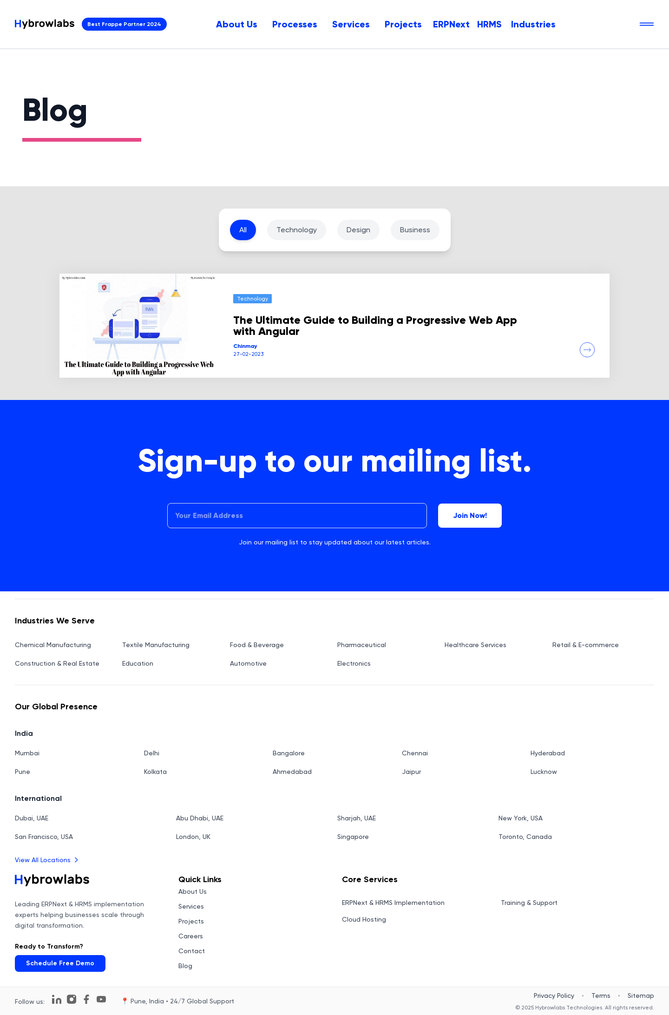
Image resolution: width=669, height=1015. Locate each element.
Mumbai (27, 753)
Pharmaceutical (361, 644)
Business (415, 229)
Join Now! (470, 515)
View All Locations (47, 860)
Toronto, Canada (525, 836)
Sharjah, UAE (356, 818)
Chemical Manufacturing (53, 644)
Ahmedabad (292, 771)
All (243, 229)
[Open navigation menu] (646, 24)
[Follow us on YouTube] (101, 999)
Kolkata (155, 771)
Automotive (248, 663)
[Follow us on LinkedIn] (56, 999)
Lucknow (544, 771)
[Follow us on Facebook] (86, 999)
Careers (190, 936)
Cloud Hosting (364, 919)
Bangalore (289, 753)
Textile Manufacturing (156, 644)
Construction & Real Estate (57, 663)
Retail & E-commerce (585, 644)
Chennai (415, 753)
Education (137, 663)
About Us (236, 24)
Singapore (353, 836)
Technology (296, 229)
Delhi (151, 753)
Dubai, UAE (31, 818)
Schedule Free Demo (60, 963)
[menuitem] (237, 24)
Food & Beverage (257, 644)
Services (351, 24)
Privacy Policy (554, 995)
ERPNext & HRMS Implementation (393, 902)
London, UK (193, 836)
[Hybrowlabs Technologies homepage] (44, 24)
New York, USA (520, 818)
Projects (403, 24)
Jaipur (411, 771)
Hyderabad (548, 753)
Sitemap (641, 995)
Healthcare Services (475, 644)
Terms (600, 995)
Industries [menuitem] (533, 24)
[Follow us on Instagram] (71, 999)
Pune (22, 771)
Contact (191, 951)
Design (358, 229)
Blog (185, 965)
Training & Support (529, 902)
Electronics (354, 663)
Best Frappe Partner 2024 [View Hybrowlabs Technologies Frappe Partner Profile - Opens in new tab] (124, 24)
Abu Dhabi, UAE (199, 818)
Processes (294, 24)
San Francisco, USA (44, 836)
